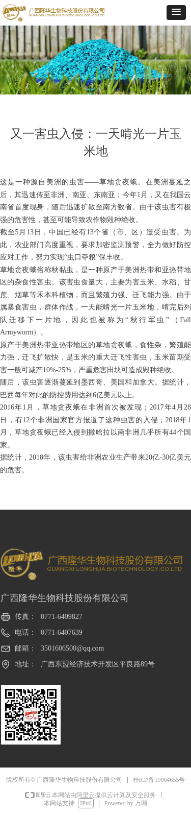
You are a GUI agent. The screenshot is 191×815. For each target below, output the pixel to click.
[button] (176, 12)
